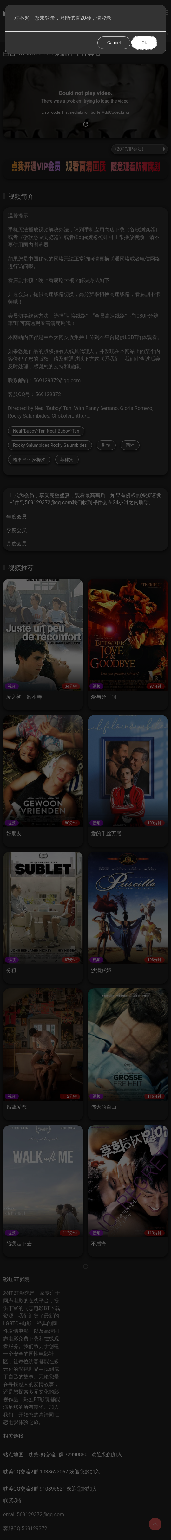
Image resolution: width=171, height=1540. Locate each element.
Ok (144, 42)
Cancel (114, 42)
